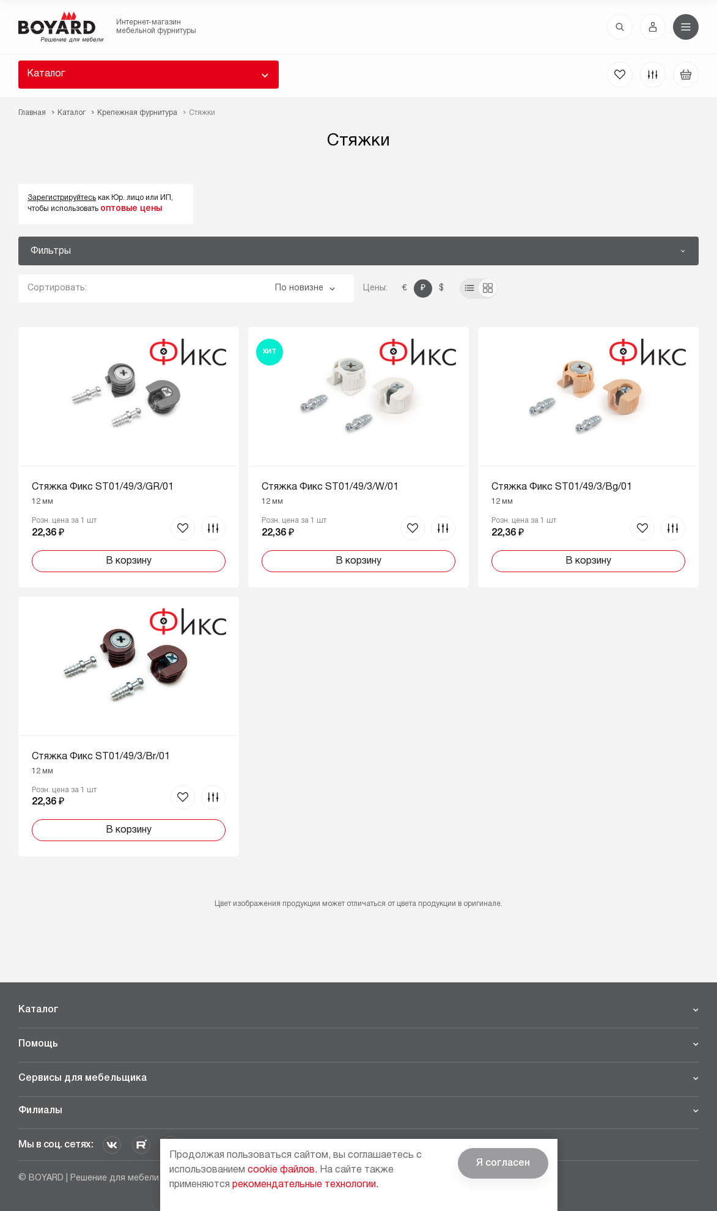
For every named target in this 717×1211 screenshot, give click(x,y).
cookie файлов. (282, 1170)
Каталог (46, 74)
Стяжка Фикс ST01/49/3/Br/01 (101, 757)
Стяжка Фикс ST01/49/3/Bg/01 (561, 487)
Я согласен (503, 1163)
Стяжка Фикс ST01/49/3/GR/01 (103, 487)
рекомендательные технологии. (305, 1184)
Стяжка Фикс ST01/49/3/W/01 (330, 487)
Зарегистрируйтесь (62, 197)
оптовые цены (131, 209)
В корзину (129, 561)
